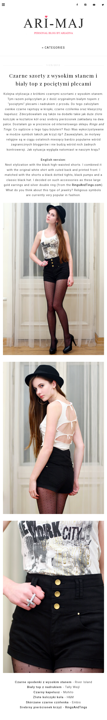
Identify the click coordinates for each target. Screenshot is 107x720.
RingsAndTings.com (86, 185)
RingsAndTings (76, 707)
